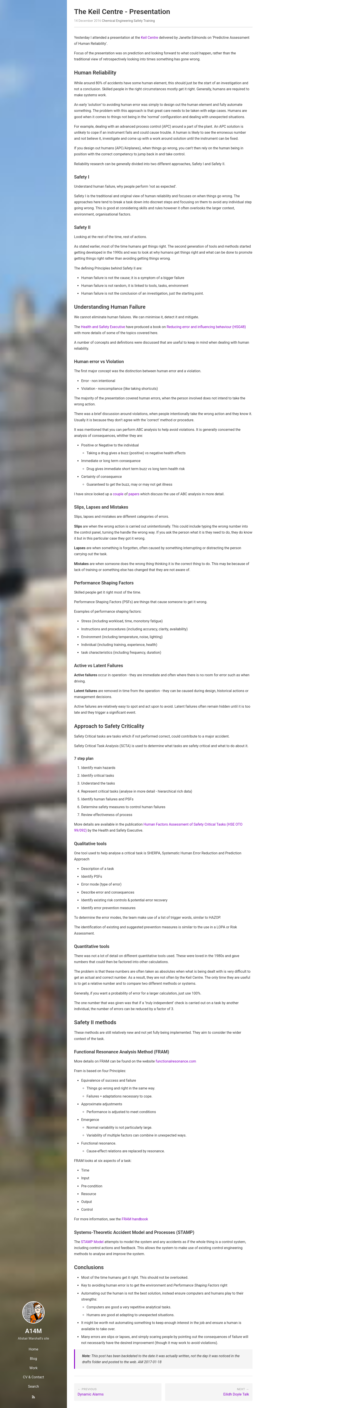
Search (33, 1386)
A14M (33, 1331)
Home (33, 1349)
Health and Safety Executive (103, 327)
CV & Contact (33, 1377)
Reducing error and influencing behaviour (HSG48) (206, 327)
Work (33, 1368)
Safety (138, 21)
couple (118, 494)
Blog (33, 1359)
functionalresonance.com (176, 1061)
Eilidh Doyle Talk (236, 1394)
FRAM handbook (135, 1219)
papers (133, 494)
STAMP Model (92, 1242)
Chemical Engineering (117, 21)
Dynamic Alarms (91, 1394)
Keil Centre (149, 37)
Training (149, 21)
